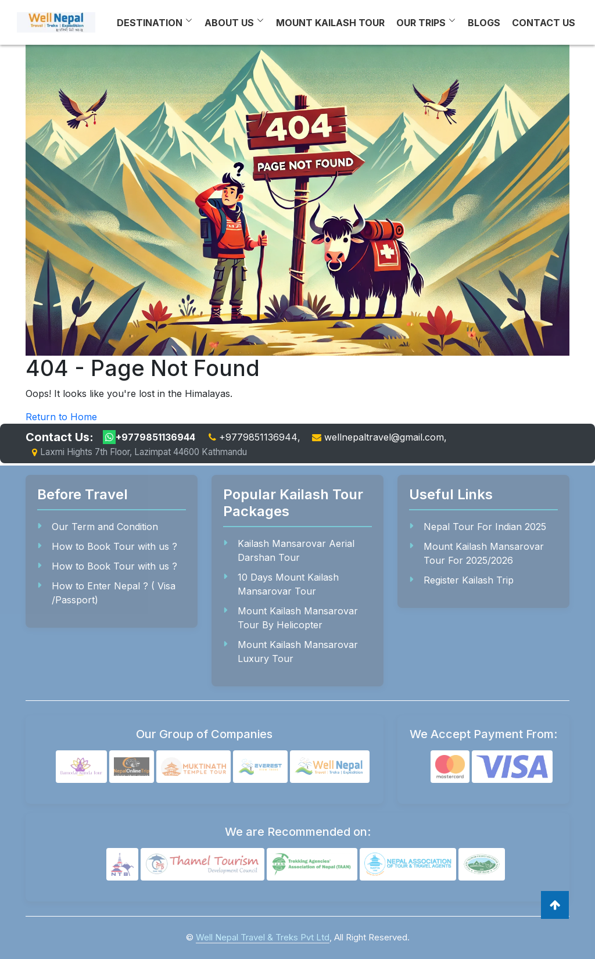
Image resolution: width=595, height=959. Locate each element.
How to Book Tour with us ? (114, 546)
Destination (149, 22)
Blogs (484, 22)
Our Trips (421, 22)
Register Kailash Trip (469, 580)
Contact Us (543, 22)
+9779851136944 (149, 437)
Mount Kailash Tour (330, 22)
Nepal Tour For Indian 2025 (485, 526)
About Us (229, 22)
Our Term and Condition (105, 526)
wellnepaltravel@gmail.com (384, 437)
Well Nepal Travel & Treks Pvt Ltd (262, 937)
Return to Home (61, 417)
